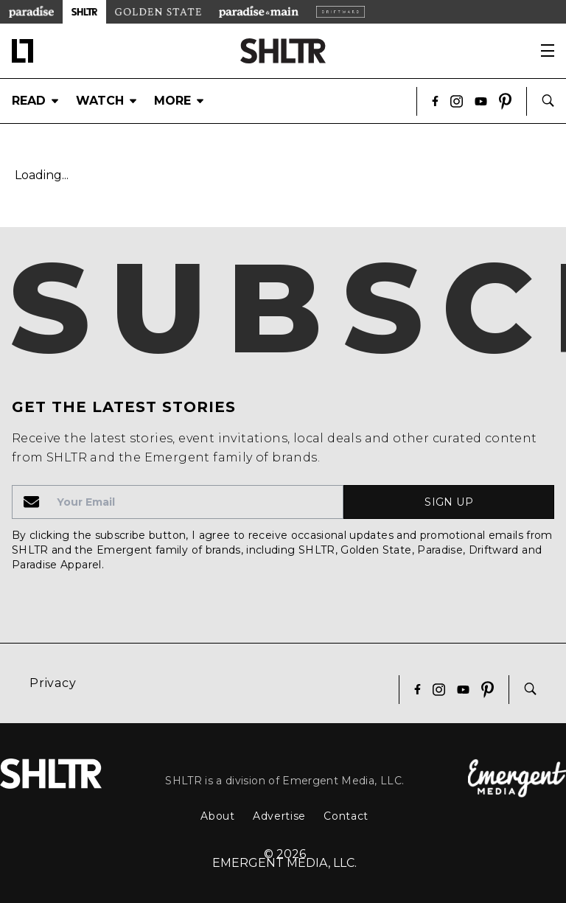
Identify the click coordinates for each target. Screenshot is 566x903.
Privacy (53, 683)
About (217, 816)
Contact (346, 816)
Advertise (279, 816)
